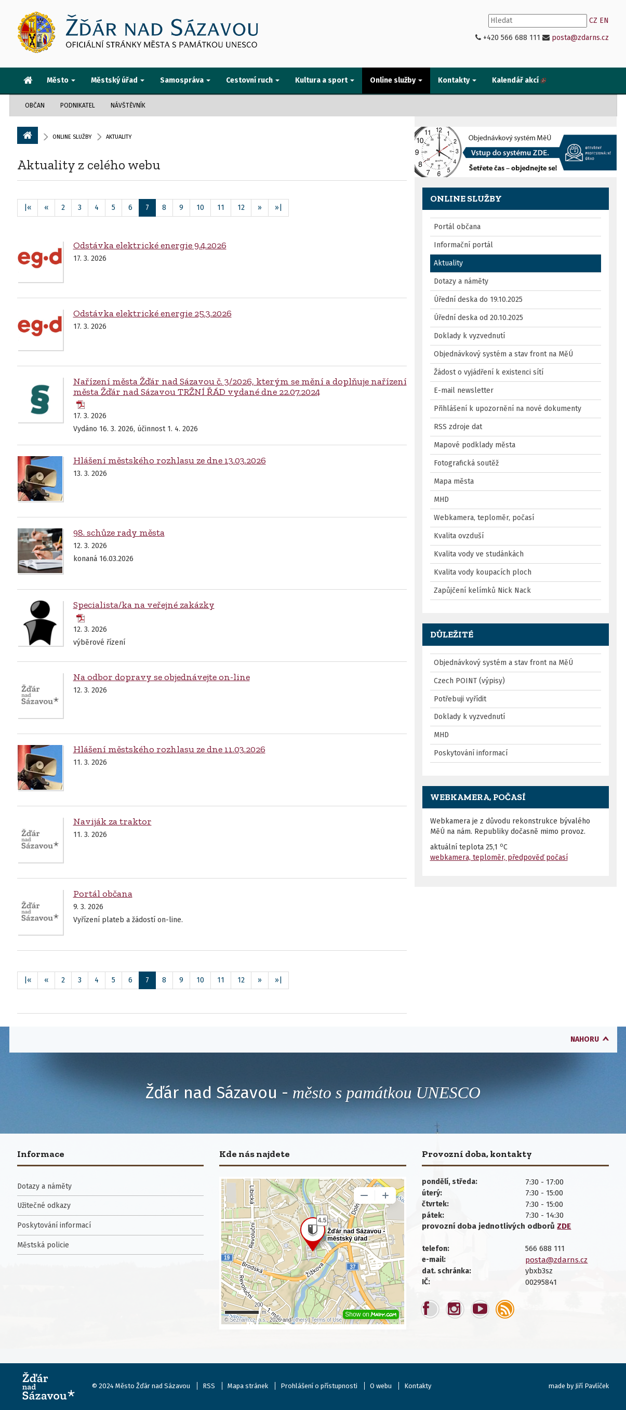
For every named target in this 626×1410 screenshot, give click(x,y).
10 (200, 207)
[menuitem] (28, 81)
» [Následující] (260, 207)
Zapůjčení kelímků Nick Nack (482, 590)
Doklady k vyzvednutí (469, 335)
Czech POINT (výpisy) (469, 680)
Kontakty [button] (457, 80)
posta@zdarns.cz (580, 37)
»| (278, 207)
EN (604, 20)
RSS (209, 1386)
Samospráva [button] (185, 80)
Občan (35, 105)
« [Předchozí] (46, 207)
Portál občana (457, 226)
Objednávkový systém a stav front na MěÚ (503, 354)
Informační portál (463, 245)
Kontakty (417, 1386)
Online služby (71, 137)
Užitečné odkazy (44, 1205)
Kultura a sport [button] (324, 80)
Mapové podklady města (474, 445)
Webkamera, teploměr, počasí (484, 517)
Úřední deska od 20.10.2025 (478, 317)
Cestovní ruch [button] (252, 80)
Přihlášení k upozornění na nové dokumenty (507, 408)
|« (27, 207)
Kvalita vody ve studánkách (479, 554)
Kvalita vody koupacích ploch (482, 572)
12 (241, 207)
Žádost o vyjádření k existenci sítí (488, 372)
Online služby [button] (396, 80)
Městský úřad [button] (117, 80)
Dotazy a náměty (461, 281)
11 (220, 207)
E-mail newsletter (464, 390)
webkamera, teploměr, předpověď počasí (499, 857)
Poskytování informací (471, 753)
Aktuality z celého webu (89, 164)
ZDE (564, 1226)
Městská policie (43, 1245)
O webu (381, 1386)
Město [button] (61, 80)
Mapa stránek (248, 1386)
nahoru (584, 1039)
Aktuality (448, 263)
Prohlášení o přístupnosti (319, 1386)
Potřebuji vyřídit (460, 699)
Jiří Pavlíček (592, 1386)
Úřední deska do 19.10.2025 (478, 299)
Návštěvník (128, 105)
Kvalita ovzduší (459, 535)
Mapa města (454, 481)
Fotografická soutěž (466, 463)
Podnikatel (77, 105)
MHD (441, 499)
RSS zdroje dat (458, 426)
